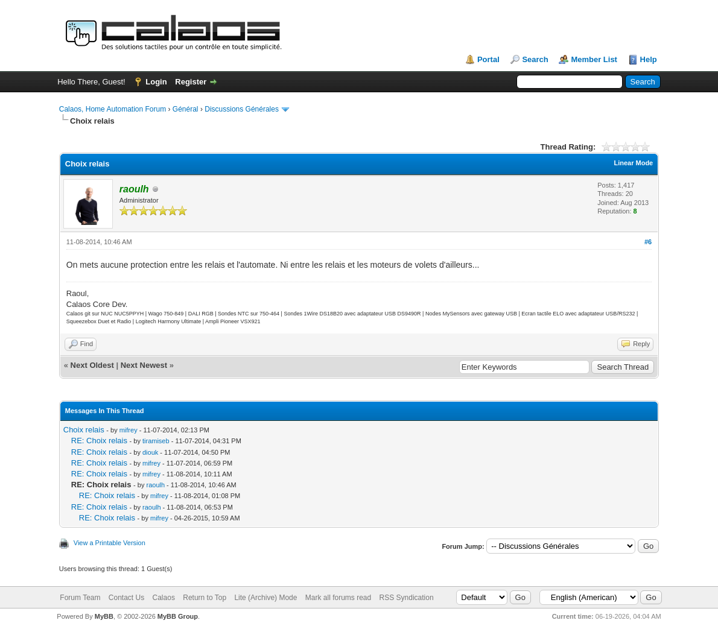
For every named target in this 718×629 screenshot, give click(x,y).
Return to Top (204, 597)
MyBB (104, 616)
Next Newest (144, 365)
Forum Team (80, 597)
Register (190, 81)
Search (535, 59)
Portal (488, 59)
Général (186, 109)
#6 (648, 241)
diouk (150, 452)
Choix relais (83, 429)
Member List (594, 59)
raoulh (155, 484)
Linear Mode (633, 162)
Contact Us (126, 597)
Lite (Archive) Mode (265, 597)
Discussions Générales (242, 109)
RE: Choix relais (99, 440)
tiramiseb (156, 440)
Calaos (164, 597)
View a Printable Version (109, 542)
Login (156, 81)
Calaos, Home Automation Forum (112, 109)
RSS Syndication (407, 597)
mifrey (128, 430)
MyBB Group (177, 616)
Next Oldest (92, 365)
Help (648, 59)
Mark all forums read (338, 597)
